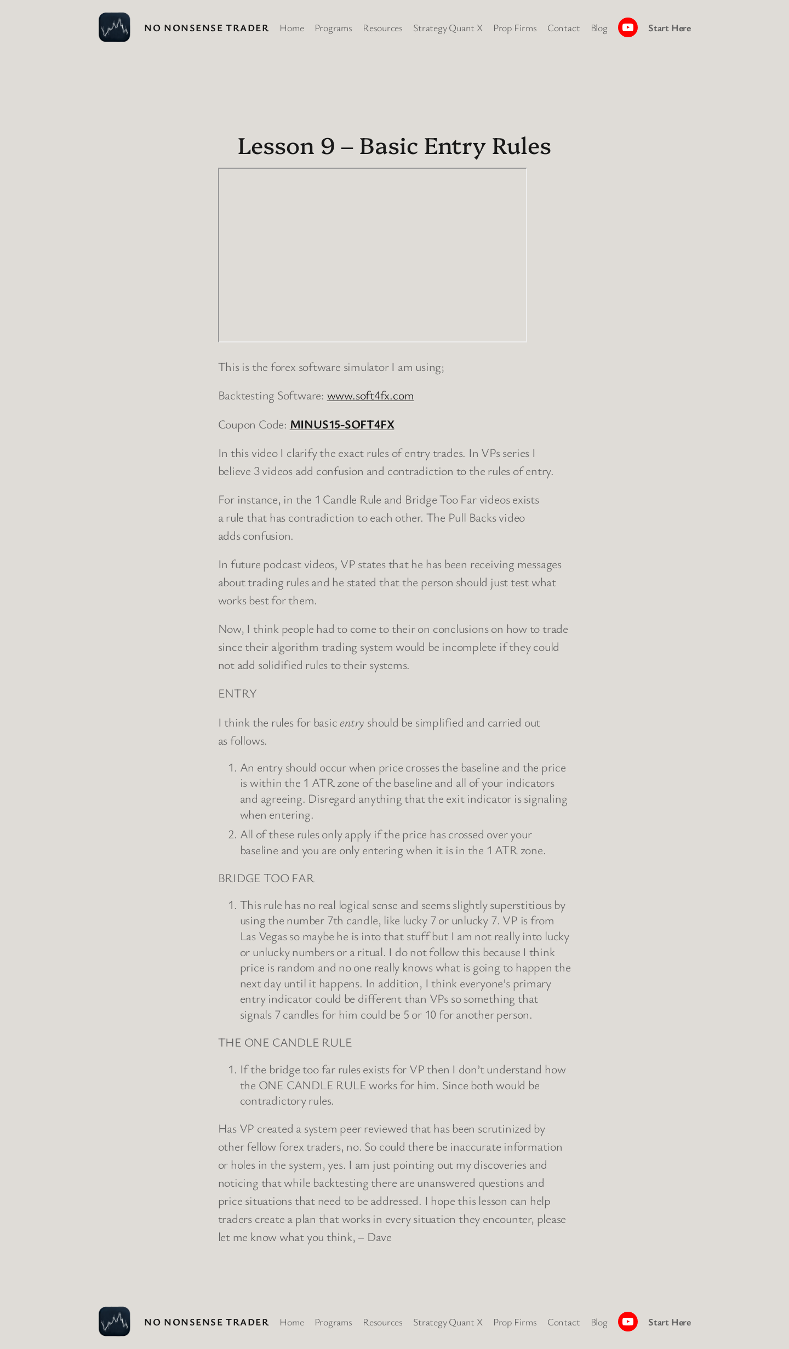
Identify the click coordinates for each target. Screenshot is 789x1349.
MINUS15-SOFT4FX (342, 424)
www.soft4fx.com (370, 395)
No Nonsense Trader (206, 27)
